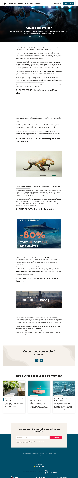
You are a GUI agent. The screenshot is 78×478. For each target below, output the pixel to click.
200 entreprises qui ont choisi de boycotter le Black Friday (37, 257)
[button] (12, 3)
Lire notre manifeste (53, 472)
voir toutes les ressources (39, 418)
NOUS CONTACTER (69, 3)
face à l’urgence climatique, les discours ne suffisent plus (29, 118)
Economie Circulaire (49, 73)
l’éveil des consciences (34, 86)
